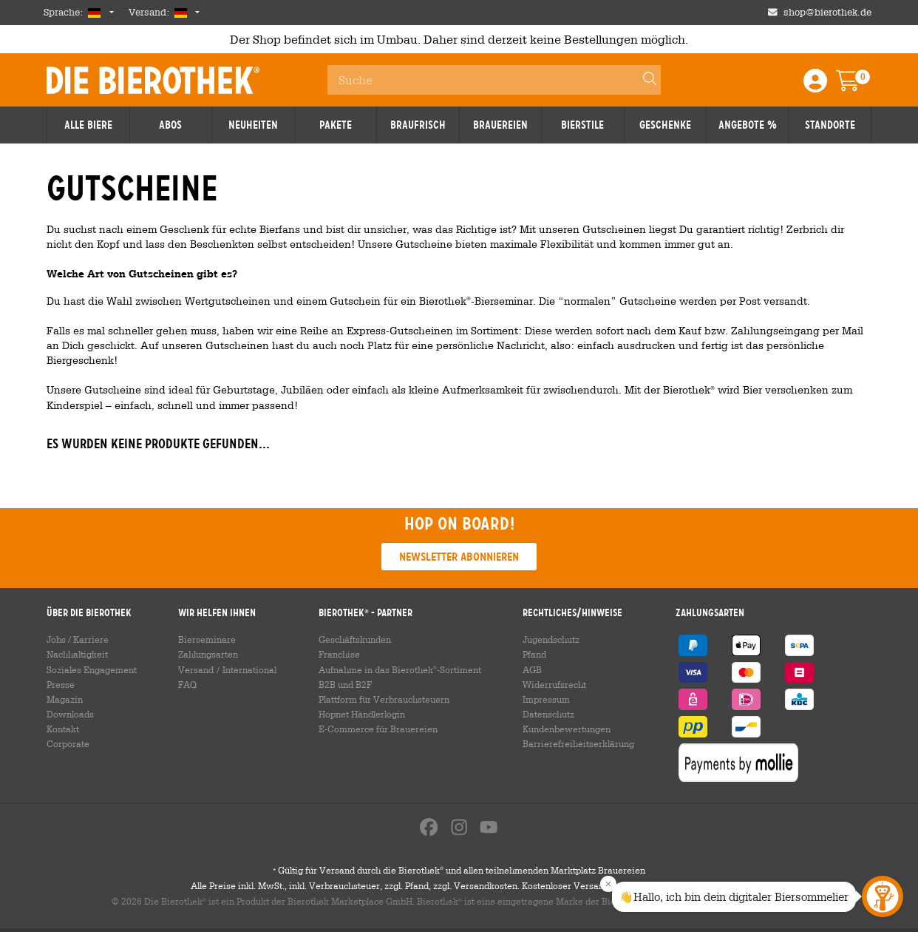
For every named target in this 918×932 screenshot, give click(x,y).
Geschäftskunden (355, 639)
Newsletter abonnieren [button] (459, 557)
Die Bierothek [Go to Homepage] (153, 80)
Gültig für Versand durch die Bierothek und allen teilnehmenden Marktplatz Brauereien (459, 874)
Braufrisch (418, 125)
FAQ (187, 684)
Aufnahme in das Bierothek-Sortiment (400, 669)
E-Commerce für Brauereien (378, 728)
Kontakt (63, 728)
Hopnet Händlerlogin (362, 714)
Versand (196, 669)
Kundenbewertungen (567, 728)
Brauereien (500, 125)
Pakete (335, 125)
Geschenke (665, 125)
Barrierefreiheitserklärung (578, 743)
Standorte (830, 125)
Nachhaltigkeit (77, 654)
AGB (532, 669)
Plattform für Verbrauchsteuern (384, 699)
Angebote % (747, 125)
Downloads (70, 714)
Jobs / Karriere (78, 639)
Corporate (68, 743)
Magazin (65, 699)
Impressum (546, 699)
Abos (170, 125)
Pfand (534, 654)
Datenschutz (548, 714)
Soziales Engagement (92, 669)
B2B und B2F (345, 684)
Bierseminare (207, 639)
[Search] (643, 80)
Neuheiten (253, 125)
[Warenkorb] (858, 85)
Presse (61, 684)
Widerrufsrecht (554, 684)
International (249, 669)
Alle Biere (88, 125)
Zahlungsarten (208, 654)
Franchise (339, 654)
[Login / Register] (815, 85)
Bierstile (582, 125)
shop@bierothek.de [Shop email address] (827, 12)
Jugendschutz (551, 639)
